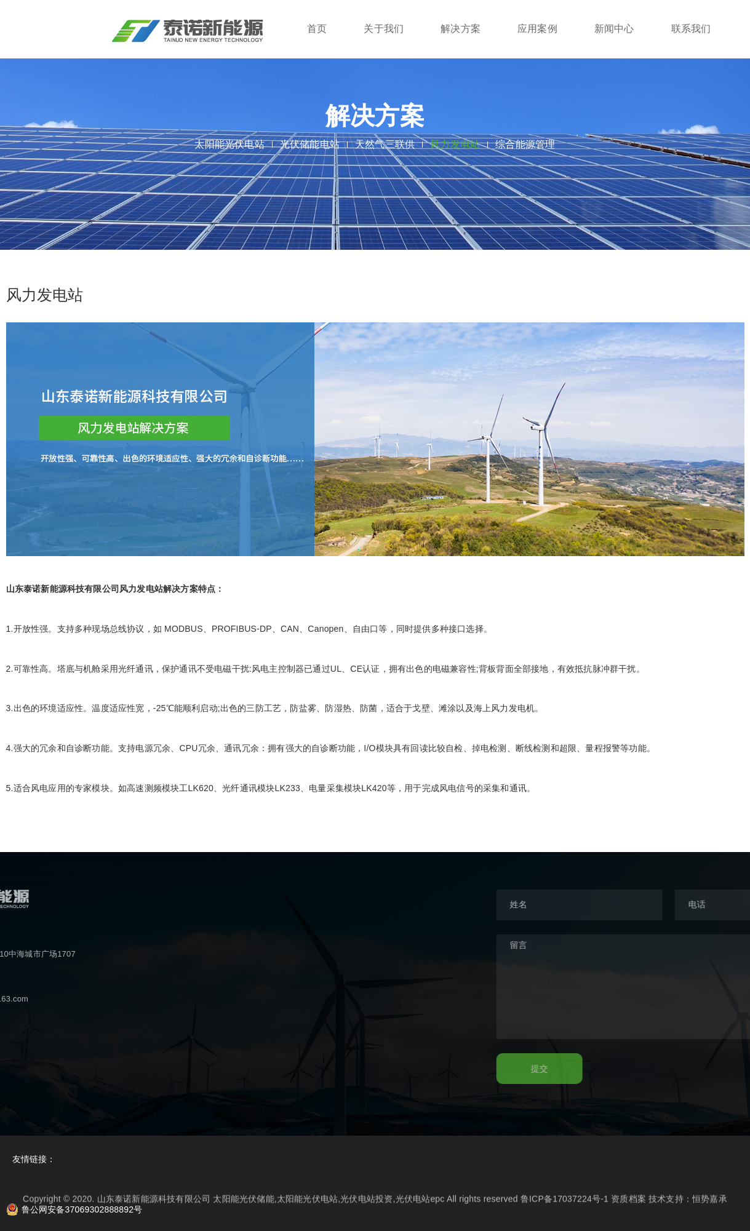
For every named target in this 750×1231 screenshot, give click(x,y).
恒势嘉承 (709, 1204)
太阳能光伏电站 (229, 144)
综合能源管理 (525, 144)
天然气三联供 (385, 144)
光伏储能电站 (310, 144)
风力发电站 (455, 144)
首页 (317, 28)
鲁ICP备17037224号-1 (564, 1204)
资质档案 (628, 1204)
